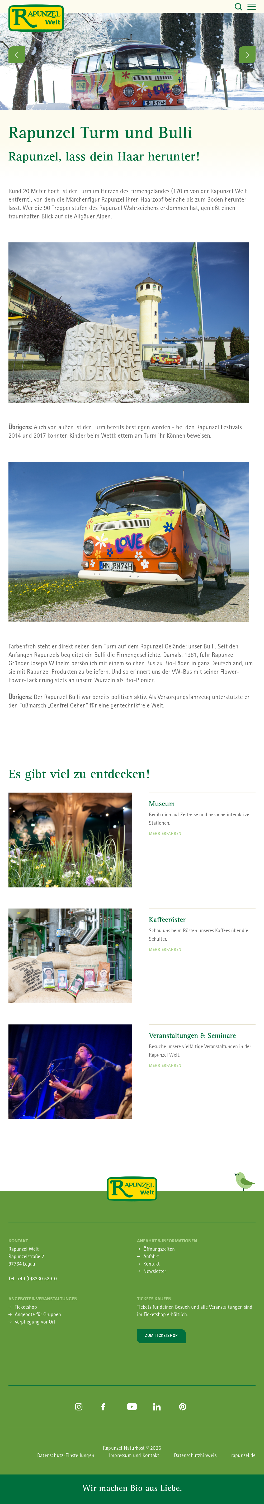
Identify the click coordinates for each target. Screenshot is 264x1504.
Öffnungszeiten (159, 1249)
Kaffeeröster (167, 920)
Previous (16, 54)
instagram (80, 1406)
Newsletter (154, 1272)
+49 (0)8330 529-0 (37, 1279)
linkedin (158, 1406)
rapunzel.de (243, 1456)
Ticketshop (26, 1307)
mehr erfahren (165, 950)
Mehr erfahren (165, 834)
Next (247, 54)
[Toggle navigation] (243, 6)
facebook (106, 1406)
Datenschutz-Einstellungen (65, 1456)
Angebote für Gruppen (38, 1315)
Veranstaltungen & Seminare (192, 1036)
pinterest (184, 1406)
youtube (132, 1406)
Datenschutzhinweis (195, 1456)
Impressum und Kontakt (134, 1456)
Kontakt (151, 1264)
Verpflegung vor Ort (35, 1322)
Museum (162, 804)
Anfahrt (151, 1257)
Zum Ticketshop (161, 1336)
